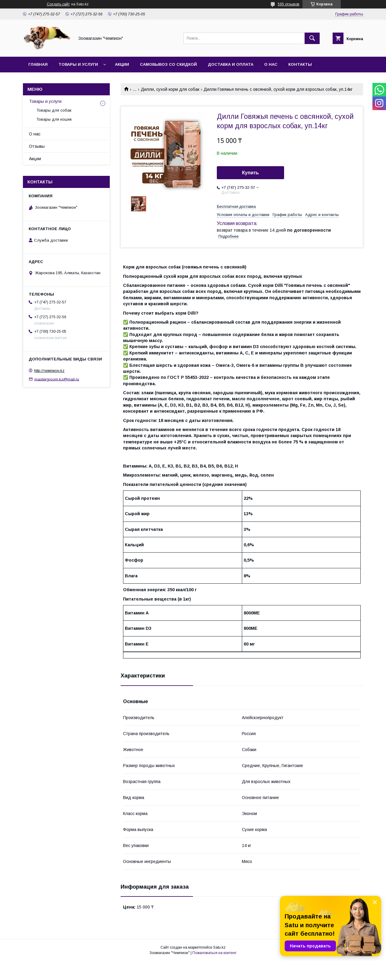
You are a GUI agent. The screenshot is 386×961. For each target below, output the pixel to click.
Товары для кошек (54, 119)
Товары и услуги (78, 64)
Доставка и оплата (230, 64)
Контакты (300, 64)
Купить (250, 172)
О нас (270, 64)
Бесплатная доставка (236, 206)
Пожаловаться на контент (214, 953)
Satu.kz (219, 947)
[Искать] (312, 38)
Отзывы (37, 146)
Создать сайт (58, 4)
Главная (38, 64)
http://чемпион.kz (49, 370)
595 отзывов (288, 4)
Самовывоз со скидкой (168, 64)
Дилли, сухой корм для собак (170, 89)
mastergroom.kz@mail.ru (56, 379)
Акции (122, 64)
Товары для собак (53, 110)
